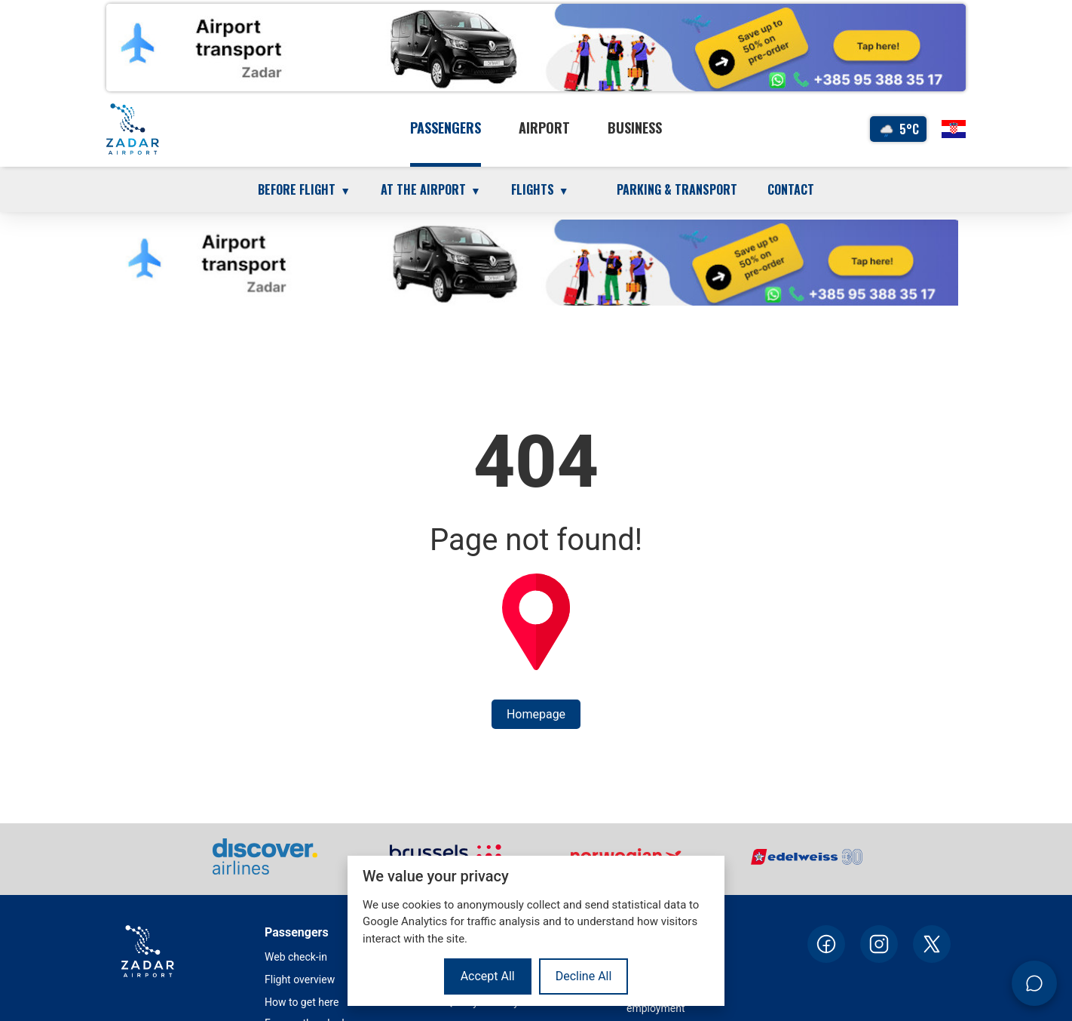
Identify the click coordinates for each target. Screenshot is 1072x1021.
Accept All (488, 976)
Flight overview (300, 979)
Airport (544, 127)
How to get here (301, 1002)
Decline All (584, 976)
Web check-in (296, 957)
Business (635, 127)
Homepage (536, 714)
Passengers (445, 127)
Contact (790, 189)
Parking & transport (677, 189)
